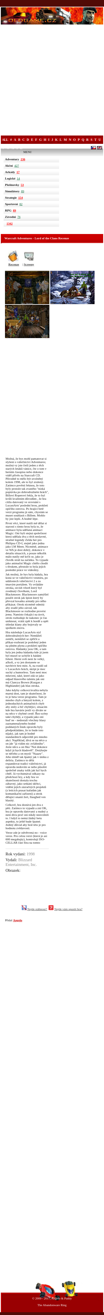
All (5, 140)
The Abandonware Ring (52, 1305)
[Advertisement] (52, 80)
